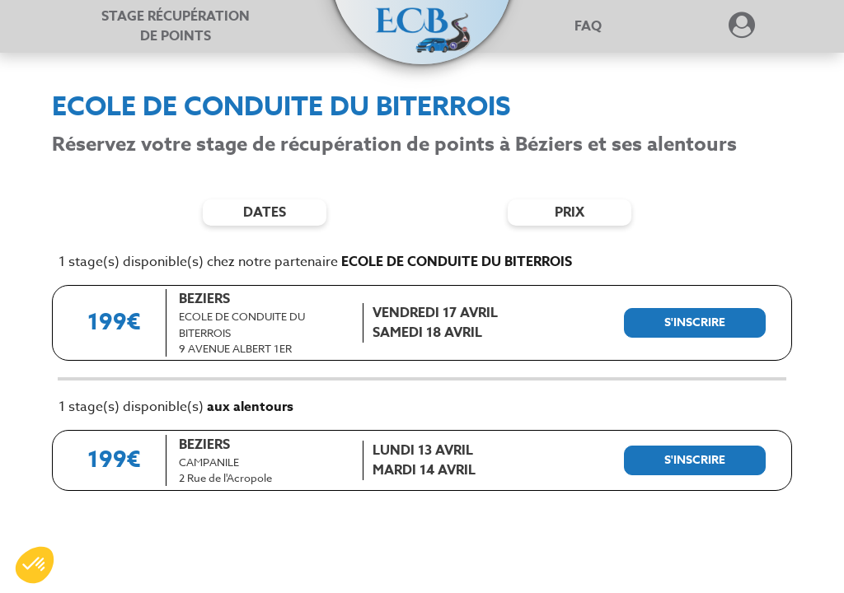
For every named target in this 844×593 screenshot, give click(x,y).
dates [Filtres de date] (264, 212)
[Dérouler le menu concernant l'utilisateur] (742, 30)
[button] (422, 18)
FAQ (588, 26)
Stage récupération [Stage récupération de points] (175, 26)
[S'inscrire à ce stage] (695, 323)
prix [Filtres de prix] (569, 212)
